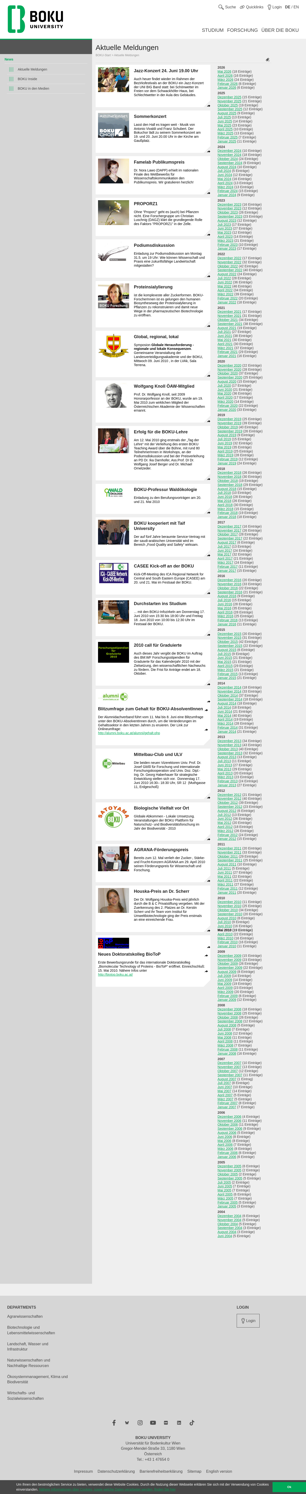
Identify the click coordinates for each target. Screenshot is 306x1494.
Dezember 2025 (229, 97)
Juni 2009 (225, 980)
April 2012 (225, 827)
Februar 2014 (228, 727)
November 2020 (229, 369)
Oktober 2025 (228, 105)
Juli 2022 (224, 278)
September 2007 (230, 1075)
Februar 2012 (228, 835)
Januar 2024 (227, 195)
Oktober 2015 (228, 642)
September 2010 (230, 914)
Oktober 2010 (228, 910)
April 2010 (225, 934)
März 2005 (225, 1198)
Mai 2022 (224, 286)
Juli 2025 (224, 117)
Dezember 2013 (229, 741)
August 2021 (227, 328)
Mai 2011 (224, 876)
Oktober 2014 (228, 695)
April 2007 (225, 1095)
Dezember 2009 (229, 956)
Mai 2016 (224, 608)
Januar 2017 (227, 571)
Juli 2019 (224, 439)
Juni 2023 (225, 228)
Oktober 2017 (228, 534)
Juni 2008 (225, 1033)
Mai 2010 (224, 930)
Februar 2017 (228, 566)
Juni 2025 (225, 121)
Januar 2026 (227, 87)
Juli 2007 (224, 1083)
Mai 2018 (224, 501)
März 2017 (225, 562)
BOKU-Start (103, 55)
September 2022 (230, 270)
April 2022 (225, 290)
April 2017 (225, 558)
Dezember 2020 (229, 365)
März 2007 (225, 1099)
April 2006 (225, 1145)
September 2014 (230, 699)
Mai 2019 (224, 447)
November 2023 (229, 208)
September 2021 (230, 324)
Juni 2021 (225, 336)
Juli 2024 (224, 171)
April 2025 (225, 129)
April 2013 (225, 773)
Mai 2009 (224, 984)
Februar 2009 (228, 996)
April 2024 (225, 183)
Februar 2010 (228, 942)
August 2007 (227, 1079)
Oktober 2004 (228, 1224)
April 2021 (225, 344)
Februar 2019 (228, 459)
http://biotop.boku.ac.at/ (115, 974)
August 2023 (227, 220)
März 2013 (225, 777)
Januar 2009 (227, 1000)
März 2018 (225, 509)
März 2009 (225, 992)
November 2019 (229, 423)
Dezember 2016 (229, 580)
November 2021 (229, 316)
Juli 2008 (224, 1029)
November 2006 (229, 1121)
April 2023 (225, 236)
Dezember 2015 (229, 634)
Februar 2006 (228, 1153)
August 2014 (227, 703)
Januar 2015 (227, 678)
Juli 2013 (224, 761)
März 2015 (225, 670)
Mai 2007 (224, 1091)
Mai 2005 (224, 1190)
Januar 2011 (227, 892)
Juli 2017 (224, 546)
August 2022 (227, 274)
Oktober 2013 (228, 749)
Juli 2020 (224, 385)
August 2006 (227, 1133)
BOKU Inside (27, 79)
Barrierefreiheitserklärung (161, 1471)
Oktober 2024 (228, 159)
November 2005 (229, 1170)
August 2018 (227, 489)
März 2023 (225, 241)
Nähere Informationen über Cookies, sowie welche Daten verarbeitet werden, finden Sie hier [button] (107, 1489)
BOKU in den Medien (33, 88)
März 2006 (225, 1149)
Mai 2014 (224, 715)
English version (219, 1471)
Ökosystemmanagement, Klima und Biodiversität (37, 1379)
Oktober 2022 (228, 266)
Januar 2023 (227, 248)
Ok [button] (289, 1487)
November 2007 (229, 1067)
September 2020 (230, 377)
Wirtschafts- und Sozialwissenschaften (25, 1395)
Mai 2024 (224, 179)
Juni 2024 (225, 175)
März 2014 (225, 723)
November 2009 (229, 960)
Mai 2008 (224, 1037)
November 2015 (229, 637)
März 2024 (225, 187)
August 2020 (227, 381)
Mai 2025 (224, 125)
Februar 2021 (228, 352)
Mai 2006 (224, 1141)
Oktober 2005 (228, 1174)
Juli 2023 (224, 224)
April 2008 (225, 1041)
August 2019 (227, 435)
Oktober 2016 (228, 588)
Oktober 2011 (228, 856)
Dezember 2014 (229, 687)
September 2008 (230, 1021)
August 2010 (227, 918)
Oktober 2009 (228, 963)
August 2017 (227, 542)
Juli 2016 (224, 600)
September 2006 (230, 1128)
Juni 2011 (225, 872)
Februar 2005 (228, 1202)
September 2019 (230, 431)
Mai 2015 (224, 662)
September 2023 (230, 216)
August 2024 (227, 167)
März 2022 (225, 294)
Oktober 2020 (228, 373)
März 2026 (225, 80)
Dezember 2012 (229, 795)
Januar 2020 (227, 410)
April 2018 (225, 505)
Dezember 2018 (229, 472)
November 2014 (229, 691)
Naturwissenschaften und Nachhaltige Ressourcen (28, 1363)
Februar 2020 (228, 406)
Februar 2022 (228, 298)
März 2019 (225, 455)
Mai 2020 (224, 393)
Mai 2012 (224, 823)
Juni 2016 (225, 604)
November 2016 (229, 584)
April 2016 (225, 612)
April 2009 (225, 988)
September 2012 (230, 807)
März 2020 (225, 401)
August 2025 (227, 113)
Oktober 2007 (228, 1071)
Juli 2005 (224, 1182)
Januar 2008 (227, 1053)
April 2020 (225, 397)
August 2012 (227, 811)
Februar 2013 (228, 781)
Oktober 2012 (228, 803)
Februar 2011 (228, 888)
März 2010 (225, 938)
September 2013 (230, 753)
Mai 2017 (224, 554)
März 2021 (225, 348)
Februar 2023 (228, 245)
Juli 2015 (224, 654)
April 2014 (225, 719)
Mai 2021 (224, 340)
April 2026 (225, 75)
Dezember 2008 (229, 1009)
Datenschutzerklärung (116, 1471)
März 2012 (225, 831)
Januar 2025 (227, 141)
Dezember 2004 (229, 1216)
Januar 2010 (227, 946)
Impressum (83, 1471)
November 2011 (229, 852)
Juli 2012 (224, 815)
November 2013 (229, 745)
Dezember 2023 (229, 204)
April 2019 (225, 451)
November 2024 (229, 155)
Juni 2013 (225, 765)
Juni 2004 (225, 1236)
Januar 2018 (227, 517)
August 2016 (227, 596)
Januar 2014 (227, 731)
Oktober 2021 (228, 320)
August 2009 (227, 972)
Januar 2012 (227, 839)
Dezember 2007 (229, 1063)
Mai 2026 (224, 71)
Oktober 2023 (228, 212)
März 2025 (225, 133)
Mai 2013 (224, 769)
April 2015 (225, 666)
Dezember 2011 (229, 848)
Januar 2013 (227, 785)
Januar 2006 (227, 1157)
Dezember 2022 (229, 258)
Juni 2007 (225, 1087)
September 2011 (230, 860)
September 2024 (230, 163)
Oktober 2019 (228, 427)
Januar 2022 (227, 302)
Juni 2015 (225, 658)
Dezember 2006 (229, 1117)
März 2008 (225, 1045)
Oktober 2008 (228, 1017)
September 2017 (230, 538)
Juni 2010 (225, 926)
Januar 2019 (227, 463)
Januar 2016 (227, 624)
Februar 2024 (228, 191)
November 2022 (229, 262)
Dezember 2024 (229, 151)
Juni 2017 (225, 550)
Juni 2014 (225, 711)
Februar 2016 (228, 620)
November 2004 (229, 1220)
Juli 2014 (224, 707)
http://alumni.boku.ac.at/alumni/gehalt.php (129, 733)
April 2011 (225, 880)
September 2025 (230, 109)
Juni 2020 (225, 389)
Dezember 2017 (229, 526)
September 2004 (230, 1228)
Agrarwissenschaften (25, 1316)
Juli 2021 (224, 332)
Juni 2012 (225, 819)
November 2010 (229, 906)
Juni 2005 (225, 1186)
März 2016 (225, 616)
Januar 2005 (227, 1206)
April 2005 (225, 1194)
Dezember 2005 (229, 1166)
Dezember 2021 (229, 312)
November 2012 (229, 798)
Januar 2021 (227, 356)
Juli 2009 (224, 976)
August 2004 (227, 1232)
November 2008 (229, 1013)
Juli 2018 (224, 493)
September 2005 (230, 1178)
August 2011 (227, 864)
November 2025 (229, 101)
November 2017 (229, 530)
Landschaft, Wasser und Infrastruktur (27, 1346)
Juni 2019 (225, 443)
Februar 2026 (228, 84)
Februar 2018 (228, 513)
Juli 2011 (224, 868)
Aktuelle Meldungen (32, 69)
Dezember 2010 (229, 902)
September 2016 (230, 592)
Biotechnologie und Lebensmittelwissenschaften (31, 1330)
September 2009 (230, 968)
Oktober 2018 (228, 481)
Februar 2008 (228, 1049)
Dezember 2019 (229, 419)
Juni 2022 (225, 282)
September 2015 (230, 646)
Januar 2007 (227, 1107)
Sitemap (194, 1471)
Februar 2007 (228, 1103)
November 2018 (229, 477)
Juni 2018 (225, 497)
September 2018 (230, 485)
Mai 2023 (224, 232)
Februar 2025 (228, 137)
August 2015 (227, 650)
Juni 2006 (225, 1137)
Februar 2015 (228, 674)
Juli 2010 (224, 922)
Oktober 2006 (228, 1124)
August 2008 (227, 1025)
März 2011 (225, 884)
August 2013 (227, 757)
